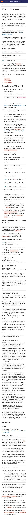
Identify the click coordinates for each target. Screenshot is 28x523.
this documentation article (19, 105)
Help (20, 1)
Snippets (16, 1)
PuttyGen (6, 105)
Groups (11, 1)
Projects (6, 1)
